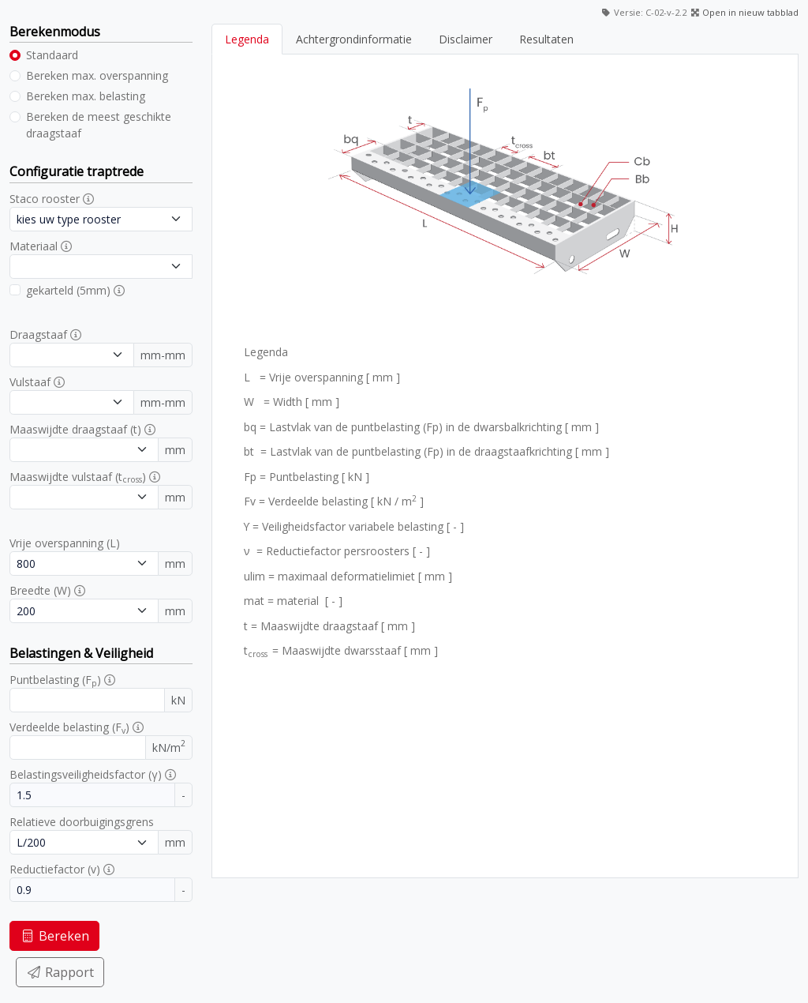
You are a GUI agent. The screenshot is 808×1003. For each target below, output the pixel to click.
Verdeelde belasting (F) (69, 727)
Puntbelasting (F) (55, 680)
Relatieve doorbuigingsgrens (81, 821)
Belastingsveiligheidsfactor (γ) (85, 774)
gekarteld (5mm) (68, 290)
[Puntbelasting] (87, 700)
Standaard (52, 54)
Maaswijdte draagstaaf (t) (75, 429)
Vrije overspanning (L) (64, 542)
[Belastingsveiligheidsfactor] (92, 795)
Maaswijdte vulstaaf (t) (77, 477)
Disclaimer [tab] (465, 39)
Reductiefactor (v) (54, 869)
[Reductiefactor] (92, 889)
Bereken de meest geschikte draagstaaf (98, 125)
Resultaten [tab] (546, 39)
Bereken (54, 936)
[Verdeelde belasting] (77, 747)
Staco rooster (44, 198)
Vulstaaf (29, 381)
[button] (88, 198)
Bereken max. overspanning (97, 75)
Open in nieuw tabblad (750, 12)
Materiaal (33, 246)
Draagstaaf (38, 334)
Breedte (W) (40, 590)
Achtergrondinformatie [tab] (354, 39)
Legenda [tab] (247, 39)
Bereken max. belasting (85, 95)
